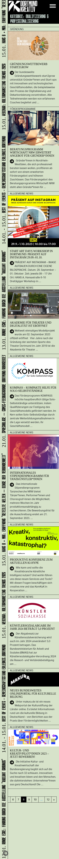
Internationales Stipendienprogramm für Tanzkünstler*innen (29, 476)
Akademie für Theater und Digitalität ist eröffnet (30, 324)
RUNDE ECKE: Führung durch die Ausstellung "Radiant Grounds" (3, 808)
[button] (5, 853)
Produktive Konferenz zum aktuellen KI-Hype (31, 561)
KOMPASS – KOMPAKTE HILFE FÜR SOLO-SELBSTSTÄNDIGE (33, 389)
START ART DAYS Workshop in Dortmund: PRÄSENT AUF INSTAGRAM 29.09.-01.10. (31, 254)
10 (35, 799)
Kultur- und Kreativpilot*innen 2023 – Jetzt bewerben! (29, 753)
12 (48, 799)
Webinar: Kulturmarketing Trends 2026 (3, 606)
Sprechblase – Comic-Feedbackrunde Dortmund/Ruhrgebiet (3, 401)
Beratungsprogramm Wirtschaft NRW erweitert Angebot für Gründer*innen (32, 152)
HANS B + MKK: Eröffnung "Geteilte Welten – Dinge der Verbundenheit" (3, 510)
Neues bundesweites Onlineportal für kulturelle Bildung (33, 693)
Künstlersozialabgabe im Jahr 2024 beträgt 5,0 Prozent (32, 627)
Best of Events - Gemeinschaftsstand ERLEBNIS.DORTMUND (3, 699)
